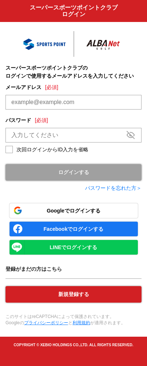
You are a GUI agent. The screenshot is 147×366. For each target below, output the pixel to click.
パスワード (26, 120)
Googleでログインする (73, 211)
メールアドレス (31, 87)
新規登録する (73, 294)
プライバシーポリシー (46, 322)
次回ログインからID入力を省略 (52, 149)
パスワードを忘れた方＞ (113, 188)
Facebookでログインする (73, 229)
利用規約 (81, 322)
